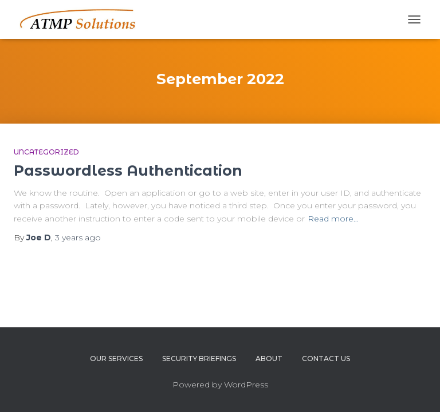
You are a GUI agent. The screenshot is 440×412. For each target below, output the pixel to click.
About (269, 358)
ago (78, 237)
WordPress (246, 384)
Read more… (333, 218)
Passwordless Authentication (128, 170)
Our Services (116, 358)
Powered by (198, 384)
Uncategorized (46, 152)
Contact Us (326, 358)
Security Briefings (199, 358)
